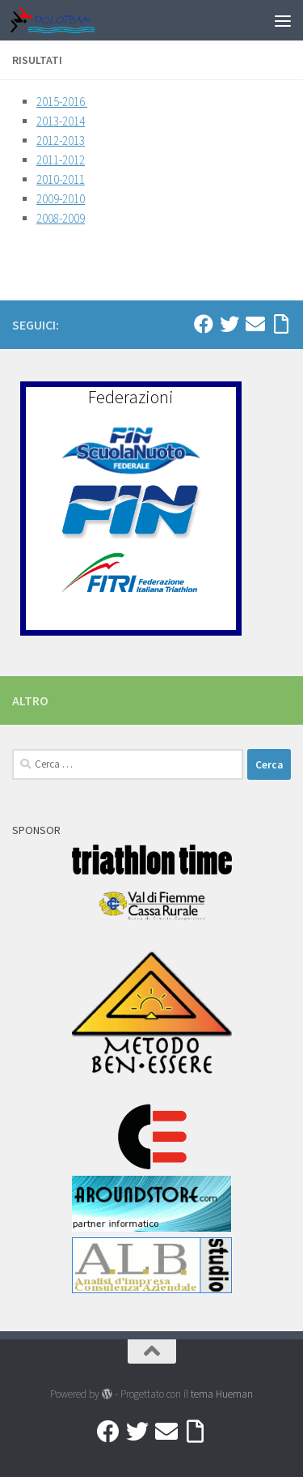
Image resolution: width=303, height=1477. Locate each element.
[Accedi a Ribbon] (281, 324)
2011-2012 (60, 160)
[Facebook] (203, 324)
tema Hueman (222, 1394)
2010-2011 (60, 179)
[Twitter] (229, 324)
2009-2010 (60, 198)
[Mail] (255, 324)
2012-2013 (60, 140)
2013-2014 (60, 121)
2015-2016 (61, 101)
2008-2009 (60, 218)
